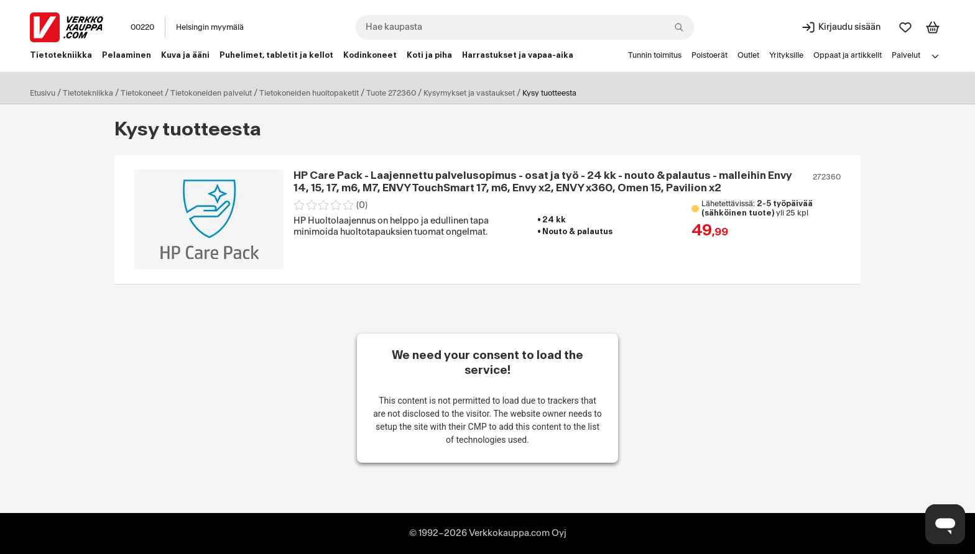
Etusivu (42, 93)
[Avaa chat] (945, 524)
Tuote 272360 (391, 93)
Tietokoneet (142, 93)
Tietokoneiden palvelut (211, 93)
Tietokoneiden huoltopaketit (309, 93)
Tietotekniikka (88, 93)
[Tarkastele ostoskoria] (932, 27)
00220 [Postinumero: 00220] (142, 27)
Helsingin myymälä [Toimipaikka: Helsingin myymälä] (210, 27)
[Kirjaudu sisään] (840, 27)
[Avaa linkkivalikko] (935, 56)
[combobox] (525, 27)
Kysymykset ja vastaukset (469, 93)
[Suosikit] (905, 27)
